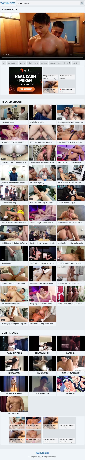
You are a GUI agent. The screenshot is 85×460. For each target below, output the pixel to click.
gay (4, 63)
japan (59, 63)
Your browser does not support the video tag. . (42, 36)
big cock (67, 63)
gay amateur (12, 63)
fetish (30, 63)
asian (36, 63)
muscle (52, 63)
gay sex (22, 63)
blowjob (75, 63)
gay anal (44, 63)
